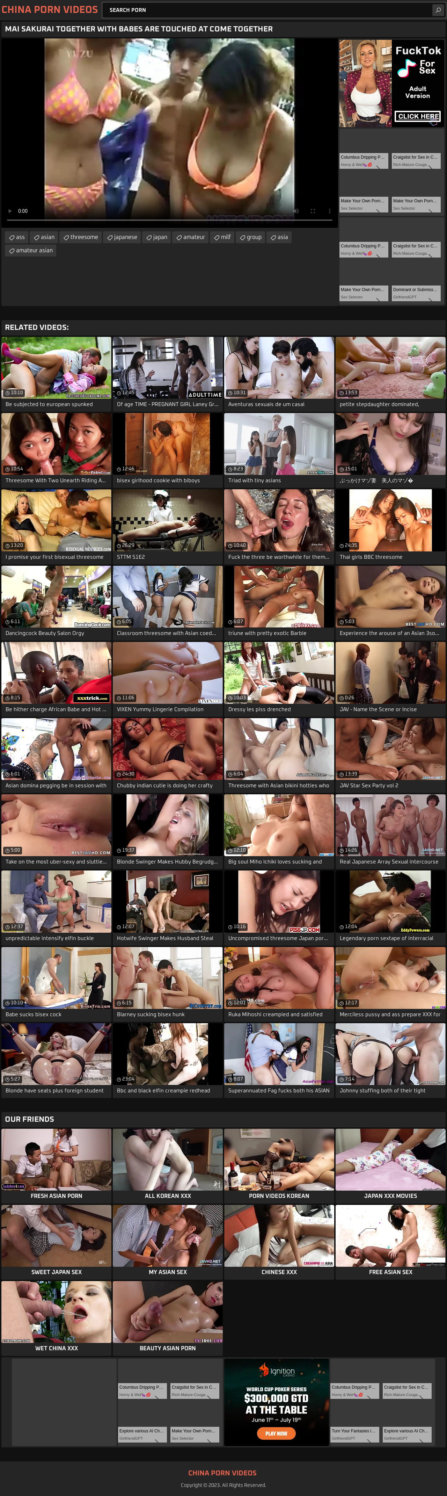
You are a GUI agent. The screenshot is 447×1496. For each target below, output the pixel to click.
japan (160, 237)
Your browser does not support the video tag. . (169, 133)
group (254, 237)
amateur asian (34, 250)
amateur (194, 237)
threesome (84, 237)
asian (47, 237)
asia (283, 237)
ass (20, 237)
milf (226, 237)
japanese (125, 237)
